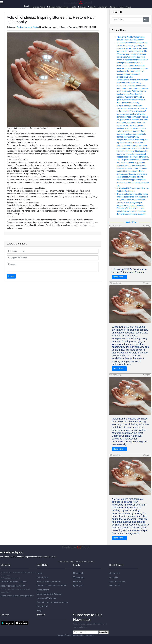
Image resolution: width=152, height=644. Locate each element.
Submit (11, 276)
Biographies (42, 606)
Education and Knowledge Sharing (52, 602)
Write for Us (114, 585)
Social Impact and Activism (49, 594)
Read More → (119, 277)
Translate (41, 615)
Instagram (78, 577)
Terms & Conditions (10, 581)
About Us (113, 577)
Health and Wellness (46, 598)
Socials (76, 565)
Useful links (42, 565)
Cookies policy (13, 586)
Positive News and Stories (28, 27)
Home (39, 573)
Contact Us (114, 573)
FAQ (23, 586)
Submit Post (42, 577)
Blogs (39, 610)
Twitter (77, 581)
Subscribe (103, 632)
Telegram (78, 585)
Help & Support (116, 565)
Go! (145, 20)
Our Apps (5, 615)
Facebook (78, 573)
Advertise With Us (117, 581)
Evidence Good (77, 2)
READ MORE (130, 222)
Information (6, 565)
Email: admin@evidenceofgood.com (17, 596)
